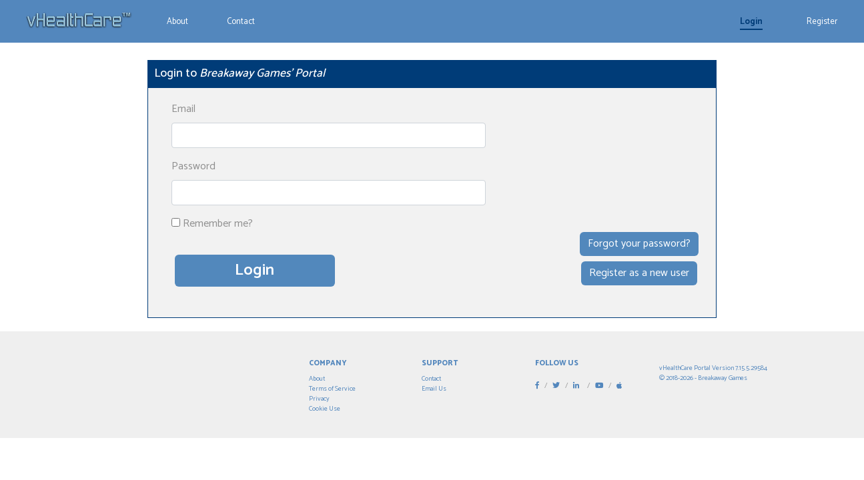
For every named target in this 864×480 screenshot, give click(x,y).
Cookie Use (324, 408)
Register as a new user (639, 273)
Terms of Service (332, 388)
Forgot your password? (639, 244)
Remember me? (218, 224)
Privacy (319, 398)
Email (183, 109)
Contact (241, 22)
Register (822, 22)
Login (751, 22)
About (177, 22)
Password (193, 167)
